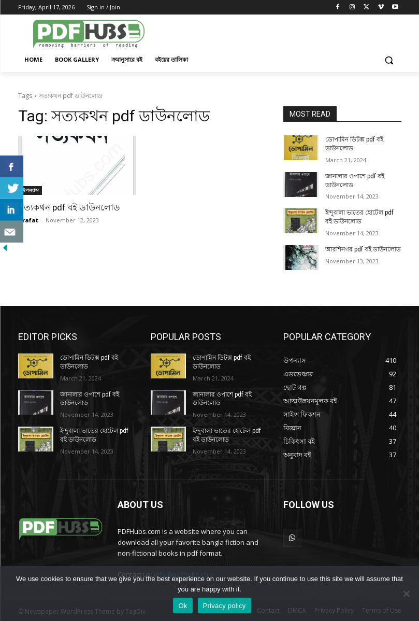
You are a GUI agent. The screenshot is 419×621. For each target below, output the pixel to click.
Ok (182, 606)
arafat (28, 220)
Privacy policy (224, 606)
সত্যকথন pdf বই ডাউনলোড (69, 207)
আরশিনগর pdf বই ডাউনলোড (363, 249)
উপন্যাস (30, 190)
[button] (389, 60)
